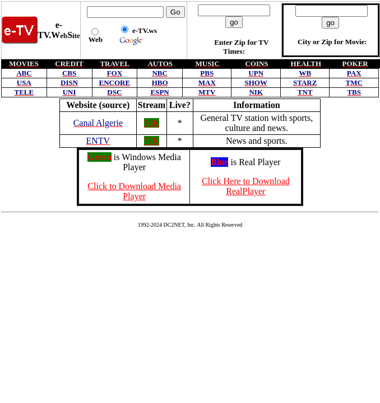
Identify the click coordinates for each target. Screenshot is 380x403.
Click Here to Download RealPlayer (246, 186)
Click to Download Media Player (134, 191)
